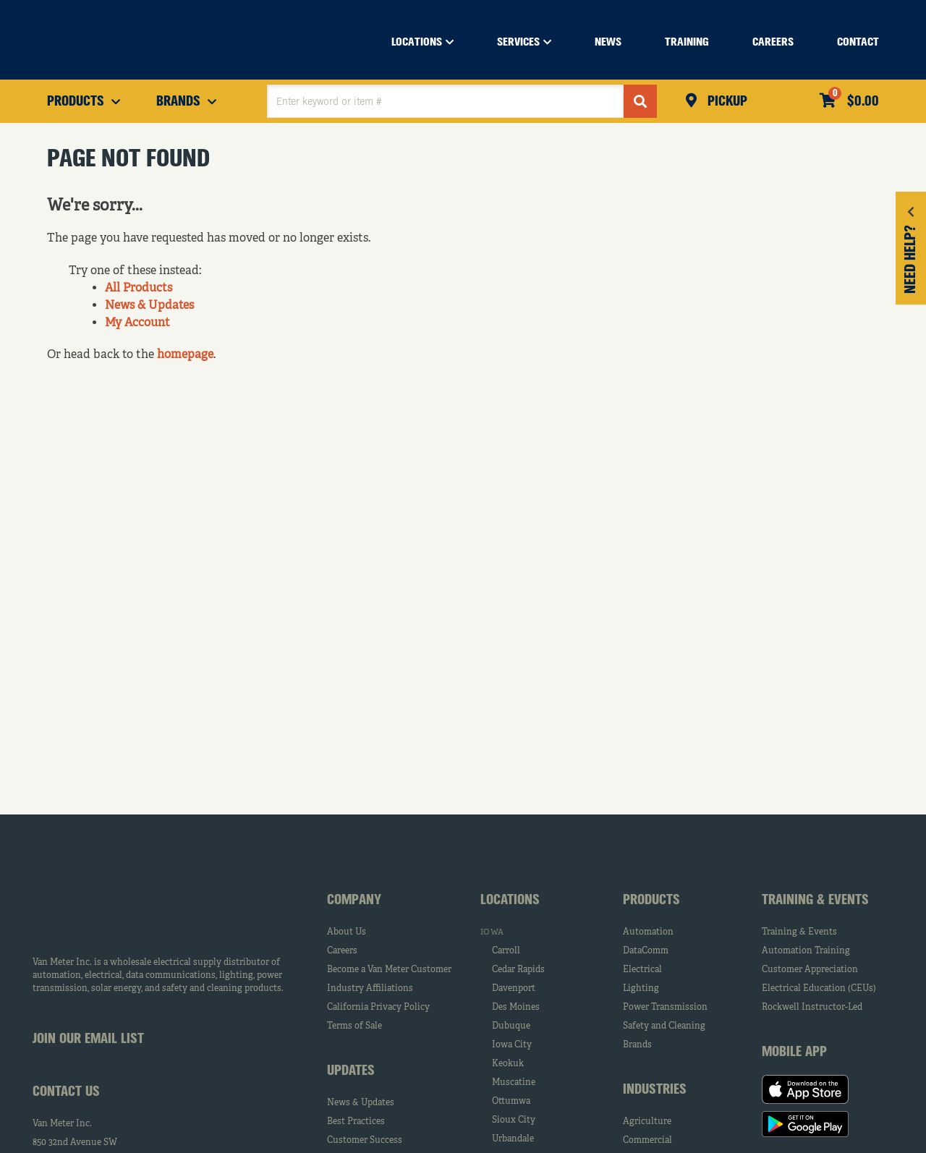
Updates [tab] (351, 1071)
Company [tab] (354, 900)
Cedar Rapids (518, 970)
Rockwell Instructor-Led (812, 1007)
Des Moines (516, 1007)
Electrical (642, 970)
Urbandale (513, 1139)
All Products (138, 288)
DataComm (645, 951)
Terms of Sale (354, 1026)
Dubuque (511, 1026)
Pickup (725, 102)
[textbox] (445, 101)
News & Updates (149, 306)
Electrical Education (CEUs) (819, 988)
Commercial (647, 1140)
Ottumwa (511, 1101)
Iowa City (512, 1045)
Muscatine (513, 1082)
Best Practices (356, 1122)
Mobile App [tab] (794, 1052)
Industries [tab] (655, 1090)
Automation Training (806, 951)
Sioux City (513, 1120)
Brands (637, 1045)
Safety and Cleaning (664, 1026)
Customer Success (364, 1140)
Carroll (506, 951)
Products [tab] (651, 900)
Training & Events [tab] (815, 900)
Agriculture (647, 1122)
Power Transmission (665, 1007)
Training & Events (799, 932)
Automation (648, 932)
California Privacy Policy (378, 1007)
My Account (137, 323)
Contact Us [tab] (66, 1092)
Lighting (641, 988)
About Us (346, 932)
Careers (342, 951)
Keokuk (508, 1064)
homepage (185, 355)
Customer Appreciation (810, 970)
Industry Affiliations (370, 988)
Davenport (513, 988)
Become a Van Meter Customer (389, 970)
